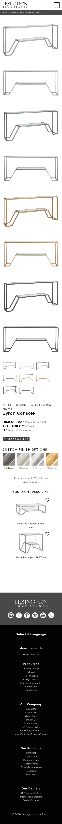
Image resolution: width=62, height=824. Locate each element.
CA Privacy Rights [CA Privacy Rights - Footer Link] (31, 726)
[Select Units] (31, 654)
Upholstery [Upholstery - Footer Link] (31, 756)
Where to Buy (40, 478)
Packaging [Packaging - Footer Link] (31, 770)
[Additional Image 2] (31, 83)
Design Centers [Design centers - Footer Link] (31, 679)
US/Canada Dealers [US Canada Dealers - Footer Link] (31, 793)
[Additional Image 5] (31, 211)
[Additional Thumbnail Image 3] (42, 366)
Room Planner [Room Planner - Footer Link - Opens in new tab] (31, 686)
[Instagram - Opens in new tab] (11, 615)
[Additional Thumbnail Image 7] (9, 390)
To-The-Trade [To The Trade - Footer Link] (31, 675)
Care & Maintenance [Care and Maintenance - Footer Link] (31, 767)
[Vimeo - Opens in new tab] (35, 615)
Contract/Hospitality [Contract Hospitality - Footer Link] (31, 683)
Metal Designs (18, 12)
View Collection (31, 482)
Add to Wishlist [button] (17, 439)
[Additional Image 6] (31, 253)
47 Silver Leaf (37, 461)
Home (5, 12)
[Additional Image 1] (31, 40)
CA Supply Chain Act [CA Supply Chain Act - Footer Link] (31, 730)
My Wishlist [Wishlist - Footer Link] (31, 690)
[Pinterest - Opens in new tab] (27, 615)
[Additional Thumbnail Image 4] (9, 378)
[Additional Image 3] (31, 125)
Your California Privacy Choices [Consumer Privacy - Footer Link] (31, 734)
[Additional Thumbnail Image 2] (26, 366)
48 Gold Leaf (52, 461)
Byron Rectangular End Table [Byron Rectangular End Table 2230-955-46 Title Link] (31, 557)
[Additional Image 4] (31, 168)
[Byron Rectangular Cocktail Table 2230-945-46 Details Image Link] (31, 519)
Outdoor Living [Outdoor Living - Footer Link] (31, 760)
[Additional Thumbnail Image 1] (9, 366)
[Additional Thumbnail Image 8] (26, 390)
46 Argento (23, 461)
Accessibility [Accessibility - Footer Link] (31, 774)
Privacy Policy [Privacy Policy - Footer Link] (31, 716)
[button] (47, 500)
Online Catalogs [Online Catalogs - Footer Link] (31, 668)
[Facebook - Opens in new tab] (19, 615)
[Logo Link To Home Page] (14, 6)
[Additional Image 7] (31, 296)
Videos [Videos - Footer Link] (31, 672)
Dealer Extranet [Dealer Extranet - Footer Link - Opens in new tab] (31, 800)
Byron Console (35, 12)
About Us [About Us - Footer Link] (31, 708)
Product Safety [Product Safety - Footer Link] (31, 723)
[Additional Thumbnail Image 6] (42, 378)
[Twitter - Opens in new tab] (51, 615)
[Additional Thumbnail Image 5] (26, 378)
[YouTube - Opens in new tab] (43, 615)
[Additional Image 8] (31, 339)
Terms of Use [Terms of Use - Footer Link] (31, 719)
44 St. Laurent (8, 461)
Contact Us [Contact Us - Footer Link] (31, 712)
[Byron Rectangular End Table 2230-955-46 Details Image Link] (31, 553)
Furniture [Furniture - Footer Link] (31, 752)
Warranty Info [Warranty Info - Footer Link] (31, 763)
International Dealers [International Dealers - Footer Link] (31, 796)
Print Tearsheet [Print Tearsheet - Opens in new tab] (22, 478)
